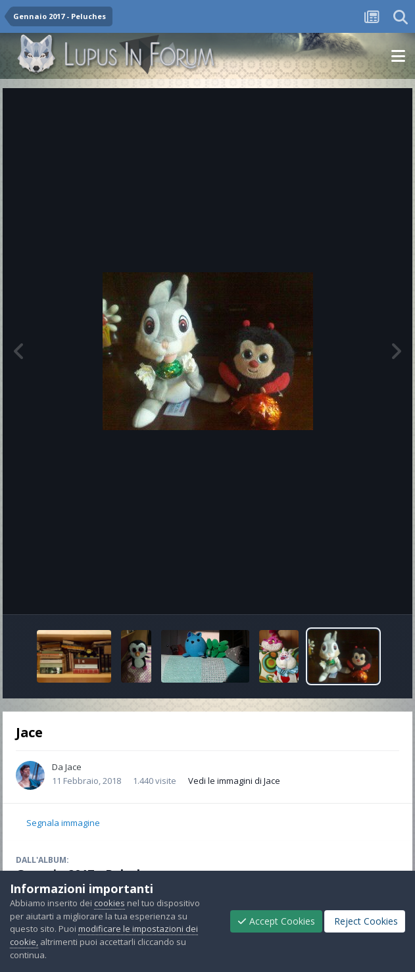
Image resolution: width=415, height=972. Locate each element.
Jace (73, 767)
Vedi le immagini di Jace (234, 781)
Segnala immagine (63, 823)
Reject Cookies (364, 921)
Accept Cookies (276, 921)
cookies (109, 903)
